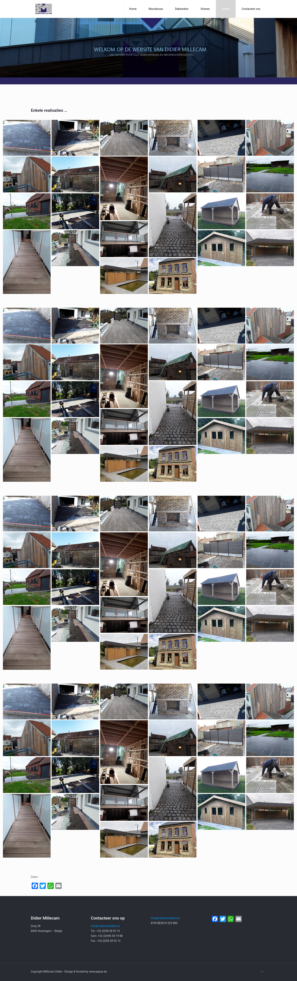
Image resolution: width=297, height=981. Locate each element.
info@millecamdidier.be (105, 926)
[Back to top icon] (262, 971)
